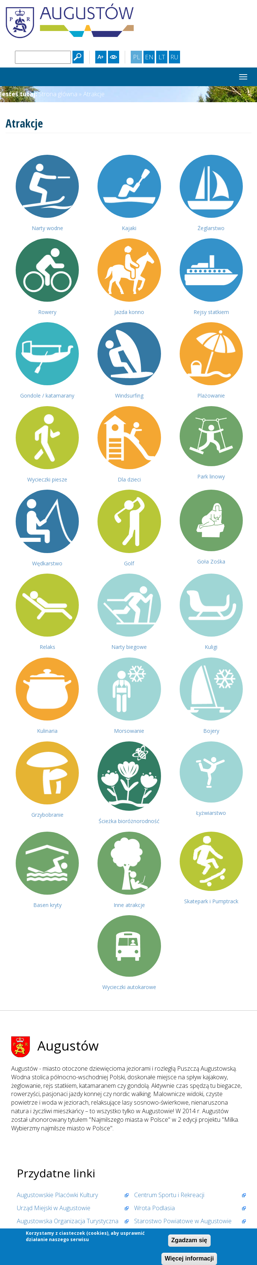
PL (137, 57)
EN (150, 57)
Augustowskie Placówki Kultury (57, 1195)
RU (175, 57)
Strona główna (57, 94)
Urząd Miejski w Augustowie (53, 1208)
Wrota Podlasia (154, 1208)
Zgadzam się (189, 1241)
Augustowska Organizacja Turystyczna (67, 1221)
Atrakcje (94, 94)
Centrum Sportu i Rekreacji (169, 1195)
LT (162, 57)
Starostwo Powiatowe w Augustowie (183, 1221)
